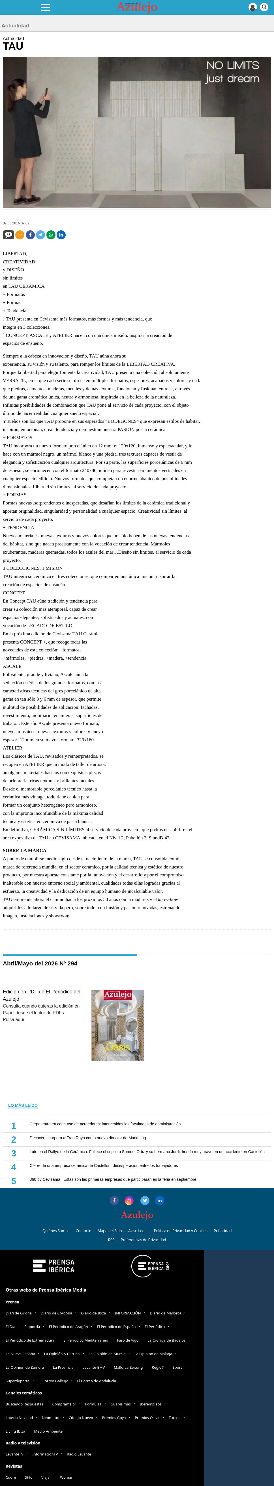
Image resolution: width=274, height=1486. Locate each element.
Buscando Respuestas (24, 1404)
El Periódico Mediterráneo (85, 1340)
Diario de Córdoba (56, 1313)
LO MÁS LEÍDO (23, 1105)
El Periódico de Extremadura (30, 1340)
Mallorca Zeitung (128, 1367)
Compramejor (64, 1404)
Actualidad (13, 38)
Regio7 (158, 1367)
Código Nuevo (81, 1417)
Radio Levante (79, 1454)
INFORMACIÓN (128, 1313)
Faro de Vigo (128, 1340)
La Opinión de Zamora (25, 1367)
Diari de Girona (19, 1313)
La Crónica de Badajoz (166, 1340)
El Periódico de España (116, 1326)
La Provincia (63, 1367)
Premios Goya (114, 1417)
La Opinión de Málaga (153, 1353)
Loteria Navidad (19, 1417)
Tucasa (175, 1417)
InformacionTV (45, 1454)
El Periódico (155, 1326)
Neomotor (51, 1417)
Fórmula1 (93, 1404)
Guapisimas (121, 1404)
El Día (10, 1326)
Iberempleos (151, 1404)
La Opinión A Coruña (62, 1353)
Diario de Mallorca (165, 1313)
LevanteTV (14, 1454)
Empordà (32, 1326)
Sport (177, 1367)
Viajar (46, 1477)
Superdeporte (17, 1380)
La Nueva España (20, 1353)
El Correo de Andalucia (96, 1380)
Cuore (11, 1477)
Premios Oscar (147, 1417)
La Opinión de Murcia (107, 1353)
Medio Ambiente (48, 1431)
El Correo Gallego (53, 1380)
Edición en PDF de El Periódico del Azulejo (41, 995)
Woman (66, 1477)
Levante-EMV (94, 1367)
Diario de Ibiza (93, 1313)
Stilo (28, 1477)
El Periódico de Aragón (68, 1326)
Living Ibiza (15, 1431)
